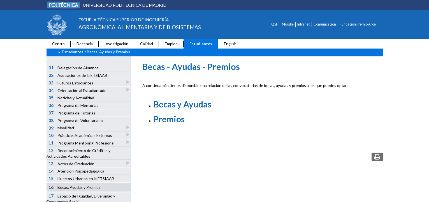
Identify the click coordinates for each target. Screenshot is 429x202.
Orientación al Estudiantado (77, 90)
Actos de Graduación (71, 163)
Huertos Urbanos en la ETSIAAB (81, 178)
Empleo (171, 43)
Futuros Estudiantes (71, 82)
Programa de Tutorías (71, 112)
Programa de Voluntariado (75, 120)
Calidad (146, 43)
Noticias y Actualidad (71, 97)
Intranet (303, 24)
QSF (274, 24)
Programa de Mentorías (73, 105)
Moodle (288, 24)
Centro (58, 43)
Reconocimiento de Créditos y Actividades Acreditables (78, 153)
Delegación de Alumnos (73, 67)
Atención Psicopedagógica (76, 171)
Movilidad (61, 127)
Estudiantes (200, 43)
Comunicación (325, 24)
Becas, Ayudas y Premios (74, 187)
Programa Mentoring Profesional (81, 142)
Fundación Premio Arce (358, 24)
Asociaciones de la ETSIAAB (77, 75)
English (230, 43)
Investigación (116, 43)
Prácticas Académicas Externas (80, 135)
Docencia (84, 43)
